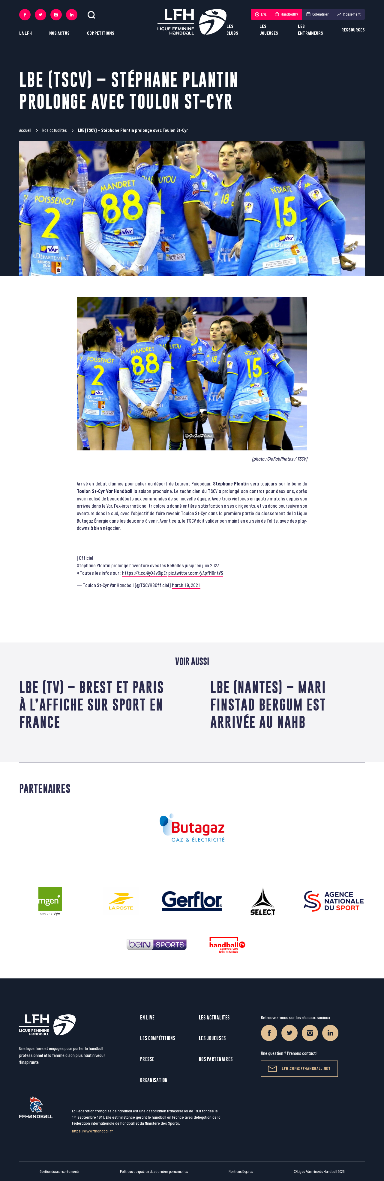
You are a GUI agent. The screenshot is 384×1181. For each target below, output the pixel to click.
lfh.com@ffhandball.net (299, 1068)
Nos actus (59, 33)
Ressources (353, 30)
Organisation (153, 1080)
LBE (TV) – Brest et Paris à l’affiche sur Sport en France (91, 704)
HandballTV (286, 14)
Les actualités (214, 1017)
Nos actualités (54, 130)
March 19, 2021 (186, 586)
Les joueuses (269, 30)
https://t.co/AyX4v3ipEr (144, 573)
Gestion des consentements (59, 1171)
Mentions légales (241, 1171)
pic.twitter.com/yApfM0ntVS (195, 573)
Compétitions (100, 33)
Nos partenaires (216, 1059)
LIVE (260, 14)
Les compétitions (157, 1038)
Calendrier (317, 14)
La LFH (25, 33)
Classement (349, 14)
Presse (147, 1059)
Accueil (25, 130)
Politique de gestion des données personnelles (154, 1171)
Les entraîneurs (310, 30)
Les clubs (232, 30)
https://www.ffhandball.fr (92, 1131)
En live (147, 1017)
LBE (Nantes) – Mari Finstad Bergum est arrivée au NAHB (268, 704)
